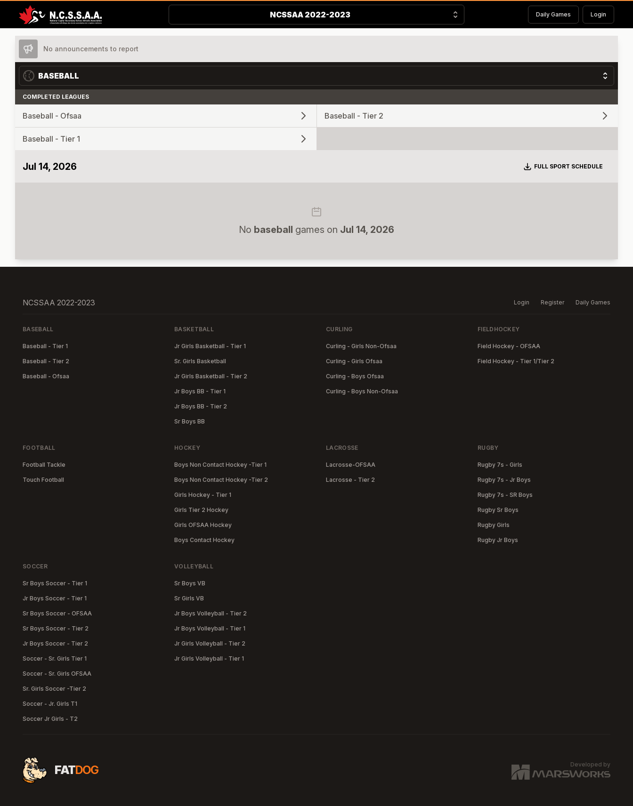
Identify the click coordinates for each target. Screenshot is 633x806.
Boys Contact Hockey (204, 539)
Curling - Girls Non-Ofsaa (361, 346)
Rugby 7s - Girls (500, 464)
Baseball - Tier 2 (46, 361)
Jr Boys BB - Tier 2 (200, 406)
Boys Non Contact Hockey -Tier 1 (220, 464)
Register (552, 302)
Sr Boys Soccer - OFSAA (57, 613)
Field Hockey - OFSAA (509, 346)
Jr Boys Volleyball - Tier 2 (210, 613)
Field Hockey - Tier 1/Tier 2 (516, 361)
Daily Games (553, 14)
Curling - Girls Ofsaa (354, 361)
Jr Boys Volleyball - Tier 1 (209, 628)
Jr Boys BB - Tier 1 (200, 391)
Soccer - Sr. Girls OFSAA (57, 673)
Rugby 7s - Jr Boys (504, 479)
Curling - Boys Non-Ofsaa (362, 391)
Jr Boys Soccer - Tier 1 (55, 598)
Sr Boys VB (189, 583)
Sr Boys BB (189, 421)
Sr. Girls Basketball (200, 361)
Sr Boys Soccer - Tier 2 (56, 628)
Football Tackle (44, 464)
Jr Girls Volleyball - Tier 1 (209, 658)
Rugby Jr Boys (498, 539)
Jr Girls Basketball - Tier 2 (210, 376)
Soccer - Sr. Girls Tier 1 (55, 658)
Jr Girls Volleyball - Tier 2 (209, 643)
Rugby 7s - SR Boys (505, 494)
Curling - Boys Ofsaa (355, 376)
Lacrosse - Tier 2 (350, 479)
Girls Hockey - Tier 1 (202, 494)
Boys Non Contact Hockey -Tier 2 (221, 479)
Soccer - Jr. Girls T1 (50, 703)
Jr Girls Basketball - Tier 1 (210, 346)
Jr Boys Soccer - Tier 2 (55, 643)
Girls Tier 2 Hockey (201, 509)
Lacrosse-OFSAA (350, 464)
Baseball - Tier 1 (45, 346)
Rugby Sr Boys (498, 509)
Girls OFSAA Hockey (203, 524)
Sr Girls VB (189, 598)
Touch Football (43, 479)
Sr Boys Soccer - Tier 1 (55, 583)
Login (598, 14)
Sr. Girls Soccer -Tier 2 (54, 688)
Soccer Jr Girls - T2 (50, 718)
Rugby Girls (494, 524)
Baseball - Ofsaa (46, 376)
